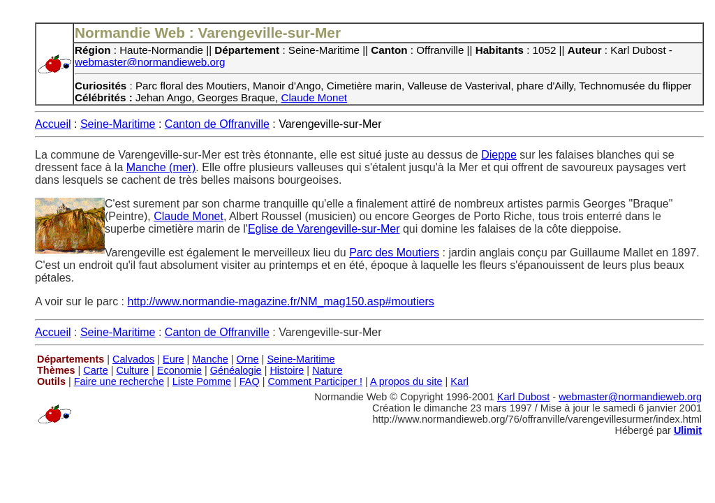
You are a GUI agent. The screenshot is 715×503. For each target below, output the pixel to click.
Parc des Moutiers (394, 252)
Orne (248, 359)
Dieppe (499, 155)
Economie (179, 370)
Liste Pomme (201, 381)
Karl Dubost (523, 396)
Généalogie (236, 370)
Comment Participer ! (314, 381)
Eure (173, 359)
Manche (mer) (161, 167)
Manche (210, 359)
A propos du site (406, 381)
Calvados (133, 359)
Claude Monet (314, 97)
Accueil (53, 124)
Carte (95, 370)
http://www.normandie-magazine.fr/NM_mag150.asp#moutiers (281, 301)
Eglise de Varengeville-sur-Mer (324, 229)
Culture (132, 370)
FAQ (249, 381)
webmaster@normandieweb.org (150, 62)
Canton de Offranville (217, 124)
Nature (327, 370)
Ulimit (688, 430)
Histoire (287, 370)
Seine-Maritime (118, 124)
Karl (459, 381)
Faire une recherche (119, 381)
